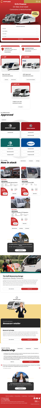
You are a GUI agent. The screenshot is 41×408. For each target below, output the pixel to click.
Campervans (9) (10, 154)
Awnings (37, 160)
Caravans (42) (31, 148)
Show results (20, 39)
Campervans (28, 348)
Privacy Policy (17, 396)
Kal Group (39, 404)
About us (12, 361)
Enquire (5, 193)
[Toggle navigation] (39, 1)
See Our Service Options (31, 79)
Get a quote (20, 106)
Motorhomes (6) (31, 135)
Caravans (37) (31, 132)
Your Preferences (31, 396)
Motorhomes (13, 79)
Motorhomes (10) (30, 151)
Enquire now (30, 288)
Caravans (6, 79)
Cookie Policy (24, 396)
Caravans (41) (10, 148)
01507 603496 (6, 399)
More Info (14, 193)
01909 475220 (7, 400)
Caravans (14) (10, 132)
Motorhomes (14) (10, 151)
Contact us (20, 250)
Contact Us (4, 119)
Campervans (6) (31, 154)
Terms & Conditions (9, 396)
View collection (11, 288)
